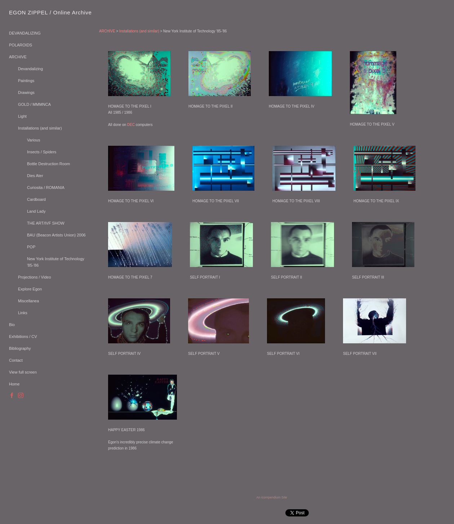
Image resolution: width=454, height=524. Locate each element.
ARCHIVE (18, 57)
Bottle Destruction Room (48, 164)
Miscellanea (28, 301)
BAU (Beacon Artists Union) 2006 (56, 235)
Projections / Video (34, 277)
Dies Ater (35, 175)
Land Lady (36, 211)
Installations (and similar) (40, 128)
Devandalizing (30, 69)
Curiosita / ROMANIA (45, 187)
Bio (12, 324)
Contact (16, 360)
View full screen (23, 372)
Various (33, 140)
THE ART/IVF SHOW (45, 223)
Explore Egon (30, 289)
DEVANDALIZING (25, 33)
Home (14, 384)
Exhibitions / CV (23, 336)
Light (22, 116)
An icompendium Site (271, 497)
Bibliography (20, 348)
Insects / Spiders (41, 152)
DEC (131, 125)
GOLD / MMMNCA (34, 104)
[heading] (27, 12)
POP (31, 247)
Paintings (26, 80)
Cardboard (36, 199)
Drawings (26, 92)
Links (22, 313)
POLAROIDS (20, 45)
